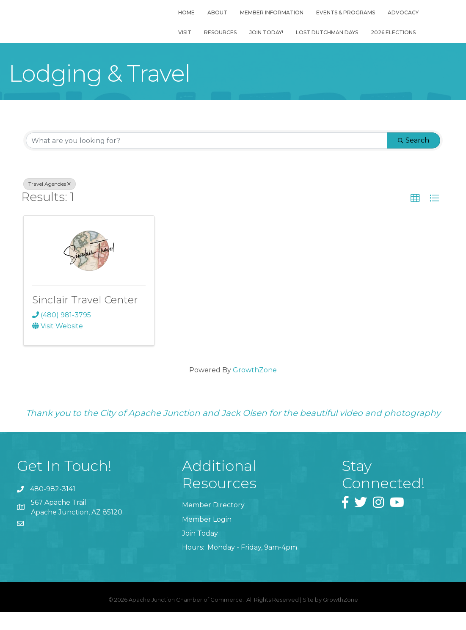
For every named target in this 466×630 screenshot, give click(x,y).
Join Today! (264, 39)
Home (184, 20)
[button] (415, 201)
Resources (217, 39)
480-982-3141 (52, 492)
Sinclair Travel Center (85, 303)
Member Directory (213, 508)
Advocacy (400, 20)
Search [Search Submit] (413, 143)
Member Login (207, 522)
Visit (182, 39)
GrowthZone (255, 373)
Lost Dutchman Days (324, 39)
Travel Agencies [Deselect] (49, 187)
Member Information (269, 20)
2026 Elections (390, 39)
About (215, 20)
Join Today (200, 536)
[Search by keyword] (206, 143)
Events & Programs (343, 20)
